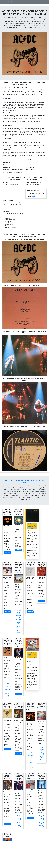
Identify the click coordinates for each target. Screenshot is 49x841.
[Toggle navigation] (31, 2)
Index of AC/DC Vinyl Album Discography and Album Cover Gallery (24, 481)
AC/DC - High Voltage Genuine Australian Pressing (32, 655)
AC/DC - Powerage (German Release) (19, 824)
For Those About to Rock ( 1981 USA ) (7, 694)
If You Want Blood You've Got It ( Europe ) (30, 755)
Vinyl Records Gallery (7, 2)
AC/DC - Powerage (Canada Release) (19, 817)
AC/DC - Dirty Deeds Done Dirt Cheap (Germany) (18, 612)
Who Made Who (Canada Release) (41, 817)
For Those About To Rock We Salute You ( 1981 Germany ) (7, 685)
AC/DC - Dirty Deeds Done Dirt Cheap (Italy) (18, 629)
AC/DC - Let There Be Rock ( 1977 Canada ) (42, 751)
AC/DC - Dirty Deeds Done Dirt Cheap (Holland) (18, 620)
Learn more (7, 552)
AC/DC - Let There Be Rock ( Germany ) (41, 759)
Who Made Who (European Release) (41, 824)
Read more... (34, 196)
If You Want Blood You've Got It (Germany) (30, 764)
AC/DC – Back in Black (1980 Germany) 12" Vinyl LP (32, 526)
